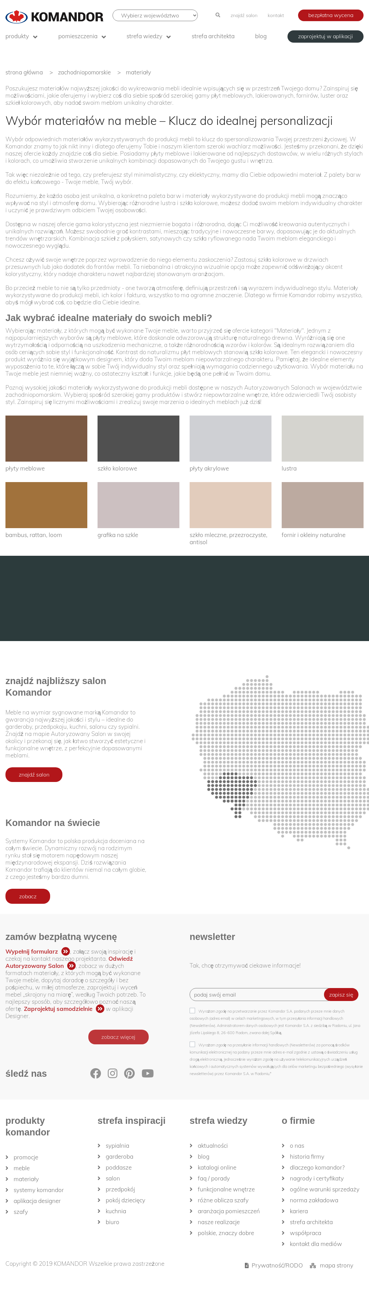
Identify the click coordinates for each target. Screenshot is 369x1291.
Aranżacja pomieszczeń (229, 1211)
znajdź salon (244, 15)
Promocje (26, 1157)
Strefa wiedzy (144, 36)
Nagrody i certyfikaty (317, 1178)
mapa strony (336, 1265)
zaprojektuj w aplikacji (325, 36)
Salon (113, 1178)
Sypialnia (117, 1145)
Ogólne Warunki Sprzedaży (324, 1189)
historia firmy (307, 1156)
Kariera (299, 1211)
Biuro (112, 1221)
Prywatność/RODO (277, 1265)
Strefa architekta (213, 36)
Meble (22, 1168)
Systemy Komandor (39, 1189)
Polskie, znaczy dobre (226, 1232)
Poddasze (119, 1167)
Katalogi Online (217, 1167)
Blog (261, 36)
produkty (17, 36)
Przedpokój (120, 1189)
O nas (297, 1145)
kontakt (276, 15)
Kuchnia (116, 1211)
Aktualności (213, 1145)
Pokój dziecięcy (125, 1200)
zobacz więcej (117, 1037)
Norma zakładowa (314, 1200)
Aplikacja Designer (37, 1200)
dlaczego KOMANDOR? (317, 1167)
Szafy (21, 1211)
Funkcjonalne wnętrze (226, 1189)
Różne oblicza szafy (223, 1200)
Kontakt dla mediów (316, 1243)
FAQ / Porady (214, 1178)
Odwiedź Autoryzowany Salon (69, 962)
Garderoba (119, 1156)
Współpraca (305, 1232)
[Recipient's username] (262, 994)
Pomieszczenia (78, 36)
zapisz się (341, 994)
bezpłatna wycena (330, 15)
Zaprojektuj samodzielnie (58, 1008)
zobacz (27, 896)
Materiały (26, 1179)
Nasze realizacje (219, 1221)
